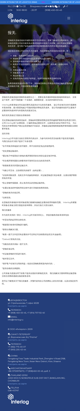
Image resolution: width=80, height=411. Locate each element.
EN (14, 6)
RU (9, 6)
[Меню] (68, 18)
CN (10, 10)
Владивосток (37, 6)
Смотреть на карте (17, 306)
